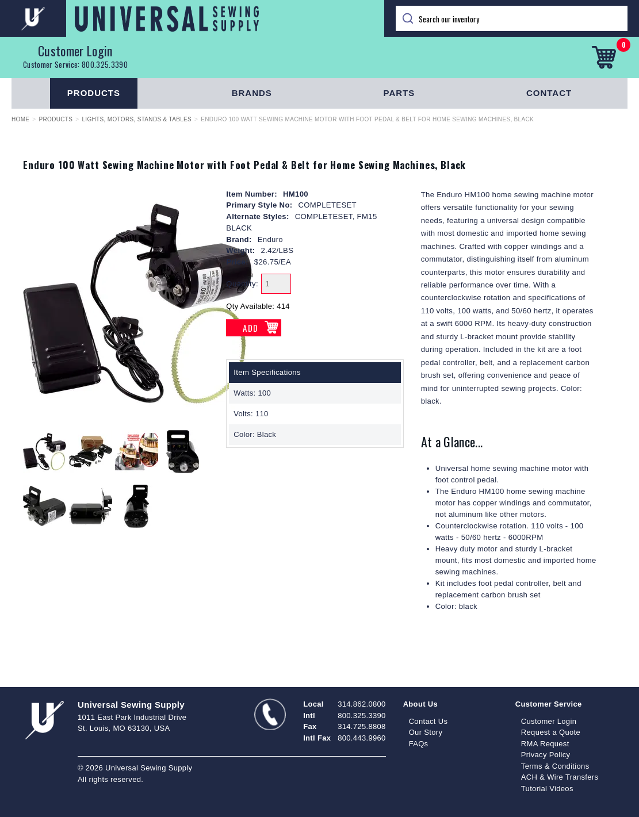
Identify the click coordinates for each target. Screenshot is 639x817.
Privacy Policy (546, 754)
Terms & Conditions (555, 766)
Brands (252, 93)
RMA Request (545, 743)
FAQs (418, 743)
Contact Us (428, 721)
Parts (399, 93)
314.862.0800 (361, 704)
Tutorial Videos (547, 788)
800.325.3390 (105, 64)
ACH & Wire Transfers (559, 777)
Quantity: (242, 283)
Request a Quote (550, 732)
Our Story (426, 732)
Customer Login (75, 50)
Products (93, 93)
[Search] (512, 18)
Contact (549, 93)
